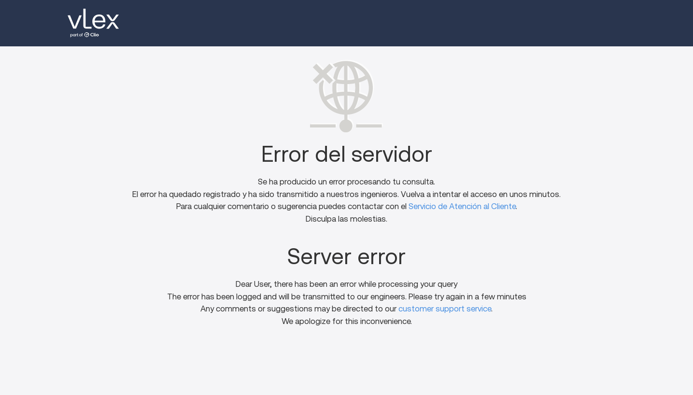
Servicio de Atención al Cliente (462, 206)
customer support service (444, 308)
